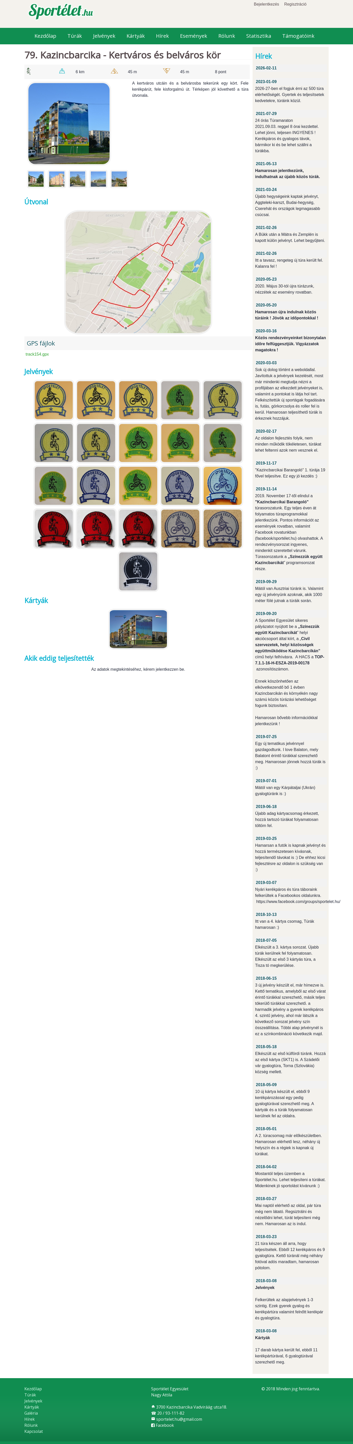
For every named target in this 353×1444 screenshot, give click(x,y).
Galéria (31, 1413)
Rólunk (226, 35)
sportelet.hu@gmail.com (176, 1419)
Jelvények (104, 35)
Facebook (162, 1425)
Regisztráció (295, 4)
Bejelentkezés (266, 4)
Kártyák (136, 35)
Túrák (74, 35)
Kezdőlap (45, 35)
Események (193, 35)
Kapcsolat (33, 1431)
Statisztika (258, 35)
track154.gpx (37, 354)
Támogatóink (298, 35)
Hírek (162, 35)
